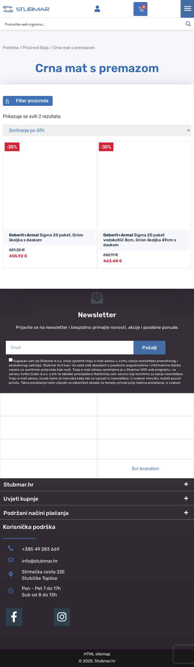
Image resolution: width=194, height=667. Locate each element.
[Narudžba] (97, 130)
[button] (97, 484)
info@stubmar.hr (40, 561)
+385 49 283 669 (40, 549)
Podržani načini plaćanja (36, 513)
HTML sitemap (97, 654)
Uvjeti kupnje (20, 498)
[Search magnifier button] (188, 24)
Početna (11, 47)
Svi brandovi (145, 468)
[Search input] (93, 23)
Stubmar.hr (18, 484)
